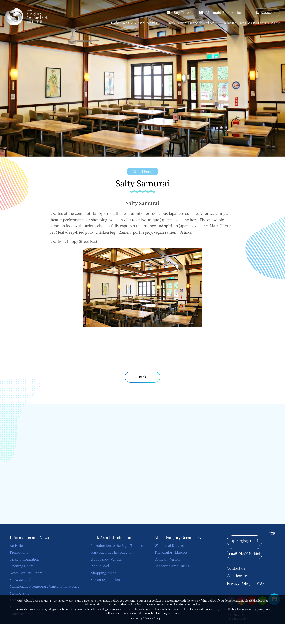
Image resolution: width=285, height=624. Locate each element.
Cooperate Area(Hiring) (172, 566)
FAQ (260, 583)
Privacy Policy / (142, 618)
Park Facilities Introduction (112, 552)
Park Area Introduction (190, 23)
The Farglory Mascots (170, 552)
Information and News (134, 23)
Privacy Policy (239, 583)
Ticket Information (24, 559)
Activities (17, 545)
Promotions (19, 552)
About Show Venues (106, 559)
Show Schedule (21, 579)
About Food (100, 566)
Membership (19, 593)
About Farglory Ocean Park (252, 23)
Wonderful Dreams (169, 545)
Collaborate (237, 576)
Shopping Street (103, 573)
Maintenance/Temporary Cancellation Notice (44, 586)
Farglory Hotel (244, 540)
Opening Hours (21, 566)
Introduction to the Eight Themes (117, 545)
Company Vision (167, 559)
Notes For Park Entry (26, 573)
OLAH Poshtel (244, 553)
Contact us (236, 568)
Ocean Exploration (105, 579)
